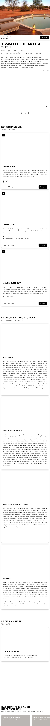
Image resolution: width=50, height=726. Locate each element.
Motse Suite (9, 166)
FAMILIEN (7, 578)
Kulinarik (8, 357)
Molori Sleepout (12, 283)
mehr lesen (45, 71)
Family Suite (9, 225)
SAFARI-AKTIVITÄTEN (12, 431)
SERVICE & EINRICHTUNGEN (15, 504)
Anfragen (43, 187)
